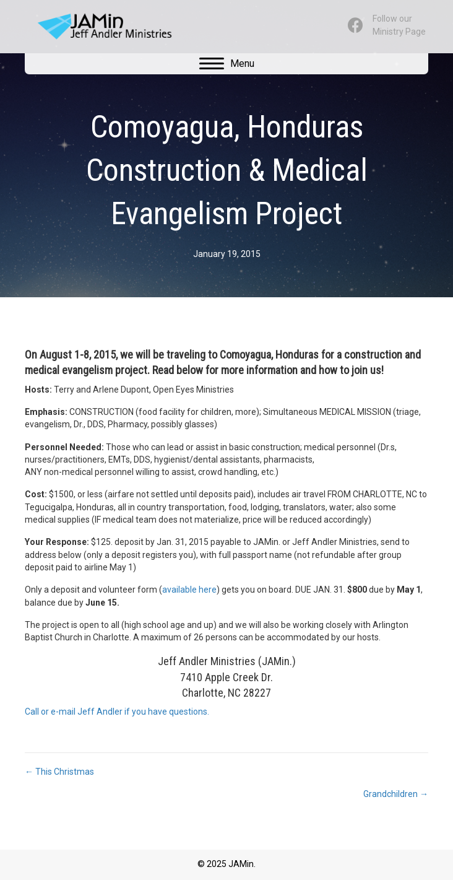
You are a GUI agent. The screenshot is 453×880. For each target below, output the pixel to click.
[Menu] (226, 63)
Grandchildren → (395, 794)
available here (189, 590)
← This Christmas (59, 772)
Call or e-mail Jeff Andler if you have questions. (117, 712)
